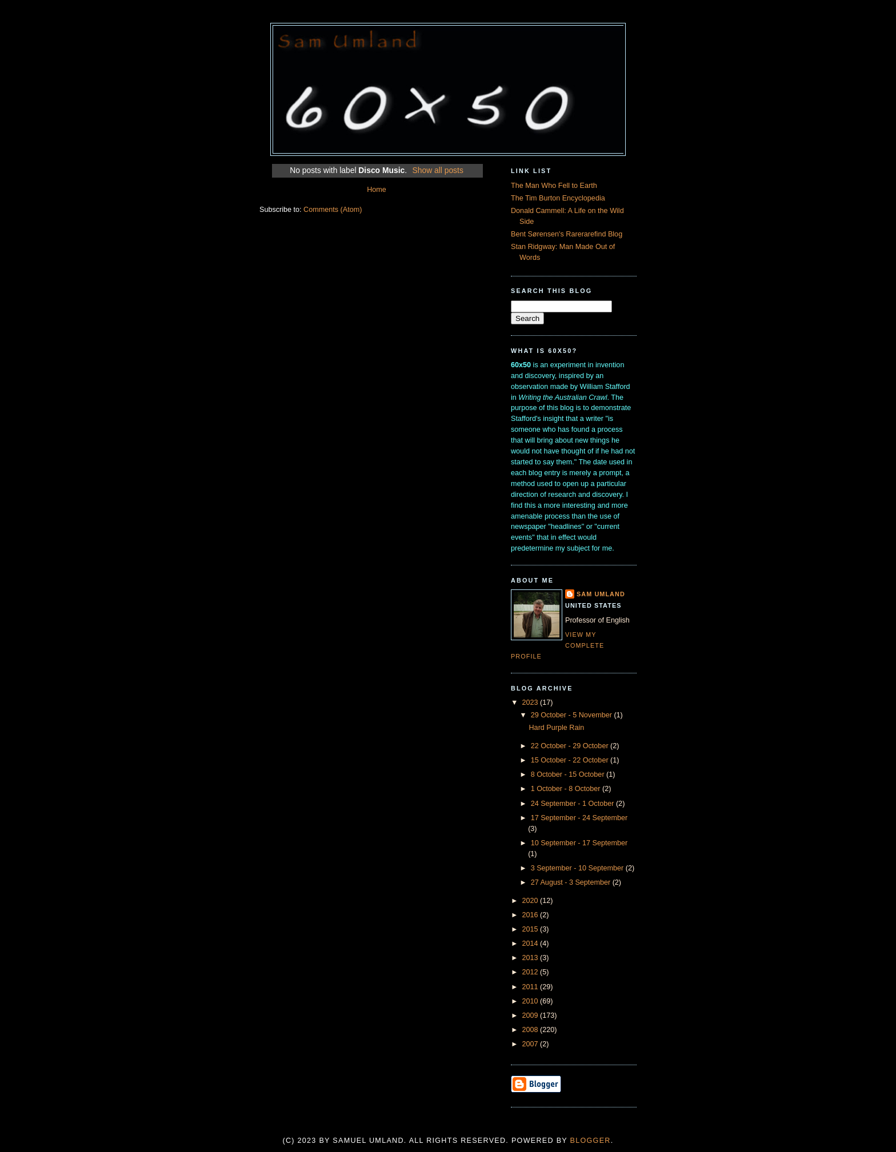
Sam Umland (601, 594)
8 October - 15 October (568, 774)
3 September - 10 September (578, 868)
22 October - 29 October (570, 746)
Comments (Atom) (332, 210)
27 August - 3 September (572, 882)
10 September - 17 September (579, 843)
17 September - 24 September (579, 818)
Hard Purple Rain (557, 728)
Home (376, 190)
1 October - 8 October (566, 789)
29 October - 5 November (572, 715)
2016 (531, 915)
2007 (531, 1044)
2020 (531, 901)
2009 (531, 1015)
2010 (531, 1001)
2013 (531, 958)
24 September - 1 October (573, 804)
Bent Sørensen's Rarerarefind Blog (566, 234)
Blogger (590, 1141)
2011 (531, 987)
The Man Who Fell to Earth (554, 186)
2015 (531, 929)
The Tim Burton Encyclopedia (558, 198)
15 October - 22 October (570, 760)
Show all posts (437, 170)
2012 (531, 972)
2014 (531, 944)
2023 (531, 703)
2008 (531, 1030)
